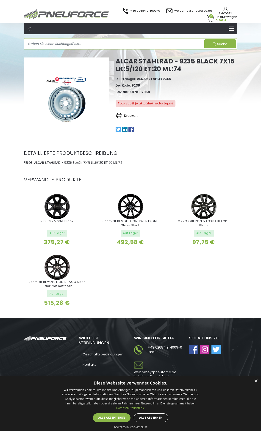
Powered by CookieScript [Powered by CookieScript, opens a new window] (130, 427)
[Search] (114, 44)
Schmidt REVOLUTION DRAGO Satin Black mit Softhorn (57, 284)
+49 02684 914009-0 (165, 347)
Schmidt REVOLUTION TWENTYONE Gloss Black (130, 223)
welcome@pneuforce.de (155, 372)
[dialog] (130, 403)
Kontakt (89, 364)
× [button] (256, 381)
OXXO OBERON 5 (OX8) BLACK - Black (204, 223)
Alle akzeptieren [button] (111, 418)
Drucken (127, 115)
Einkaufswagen (226, 18)
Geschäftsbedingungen (103, 354)
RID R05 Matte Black (57, 221)
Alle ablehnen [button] (151, 418)
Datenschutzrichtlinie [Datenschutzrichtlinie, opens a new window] (130, 408)
